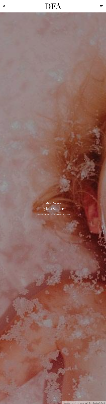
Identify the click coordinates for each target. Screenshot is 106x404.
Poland (48, 203)
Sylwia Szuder (43, 215)
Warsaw (57, 203)
